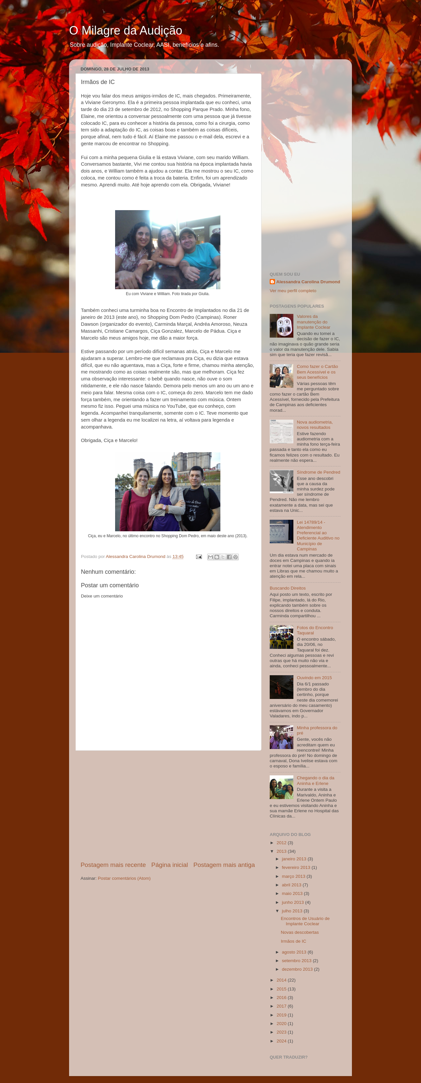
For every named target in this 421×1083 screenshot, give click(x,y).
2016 (282, 997)
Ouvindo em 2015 (314, 677)
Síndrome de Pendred (318, 472)
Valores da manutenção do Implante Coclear (313, 321)
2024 (282, 1041)
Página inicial (169, 864)
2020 (282, 1023)
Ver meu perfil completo (293, 290)
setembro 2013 (297, 960)
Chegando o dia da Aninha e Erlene (315, 780)
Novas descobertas (300, 932)
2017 (282, 1006)
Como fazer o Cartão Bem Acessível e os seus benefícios (317, 371)
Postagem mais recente (113, 864)
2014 (282, 980)
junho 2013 (293, 902)
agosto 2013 (295, 952)
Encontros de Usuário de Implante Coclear (305, 921)
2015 (282, 988)
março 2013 (294, 876)
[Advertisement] (168, 806)
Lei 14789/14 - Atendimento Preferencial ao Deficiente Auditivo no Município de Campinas (318, 535)
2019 (282, 1015)
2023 (282, 1032)
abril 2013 (292, 884)
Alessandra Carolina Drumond (308, 281)
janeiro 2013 (295, 858)
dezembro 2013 (298, 969)
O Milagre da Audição (125, 30)
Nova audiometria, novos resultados (315, 425)
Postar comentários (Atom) (124, 878)
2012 (282, 842)
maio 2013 (293, 893)
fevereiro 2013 (296, 867)
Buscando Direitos (288, 588)
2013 (282, 851)
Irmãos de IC (293, 941)
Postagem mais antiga (224, 864)
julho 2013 (293, 910)
